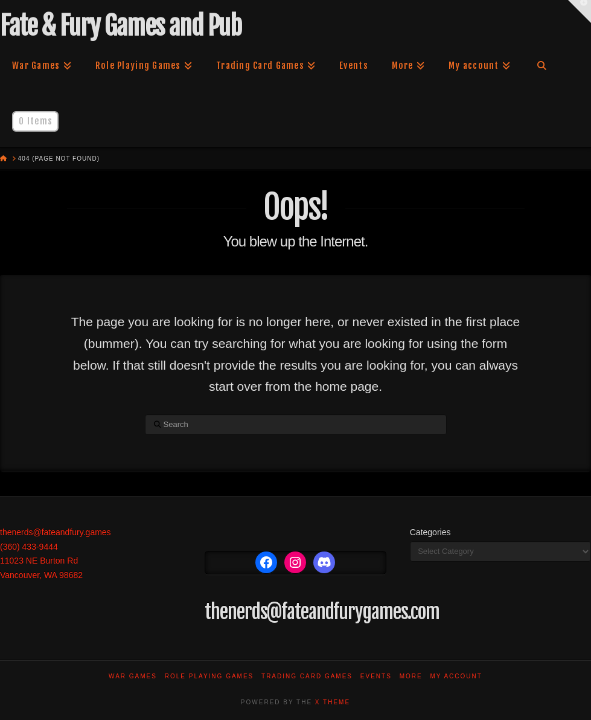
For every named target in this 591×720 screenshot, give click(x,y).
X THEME (332, 702)
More (411, 676)
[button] (579, 11)
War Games (133, 676)
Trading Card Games (307, 676)
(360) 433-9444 (29, 546)
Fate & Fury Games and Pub (120, 26)
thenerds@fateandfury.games (55, 532)
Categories (430, 532)
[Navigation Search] (541, 66)
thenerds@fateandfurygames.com (322, 612)
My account (456, 676)
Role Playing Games (209, 676)
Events (376, 676)
